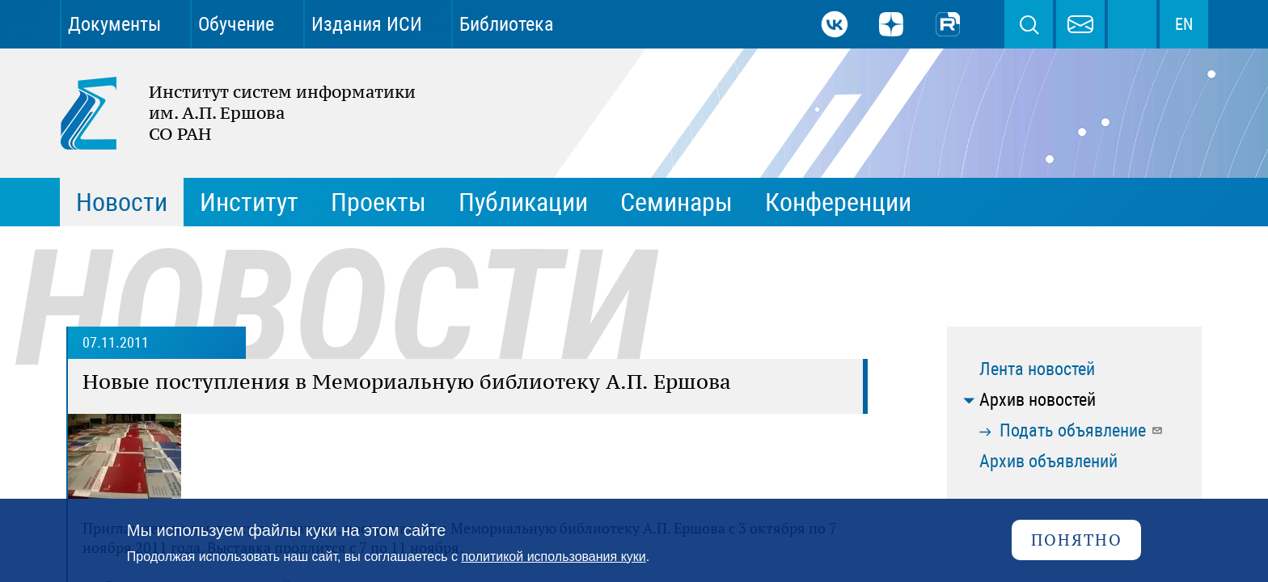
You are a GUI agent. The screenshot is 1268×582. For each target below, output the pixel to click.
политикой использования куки (553, 556)
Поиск (1028, 24)
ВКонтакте (834, 24)
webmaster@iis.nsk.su (1080, 24)
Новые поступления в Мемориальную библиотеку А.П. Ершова (406, 381)
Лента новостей (1037, 369)
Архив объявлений (1048, 461)
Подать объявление (1082, 430)
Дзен (891, 24)
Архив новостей (1037, 400)
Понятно (1076, 539)
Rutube (948, 24)
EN (1184, 24)
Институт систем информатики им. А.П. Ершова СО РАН (230, 113)
